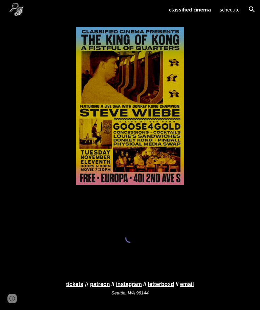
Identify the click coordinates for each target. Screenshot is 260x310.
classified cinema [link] (190, 9)
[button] (252, 9)
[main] (130, 288)
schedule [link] (230, 9)
